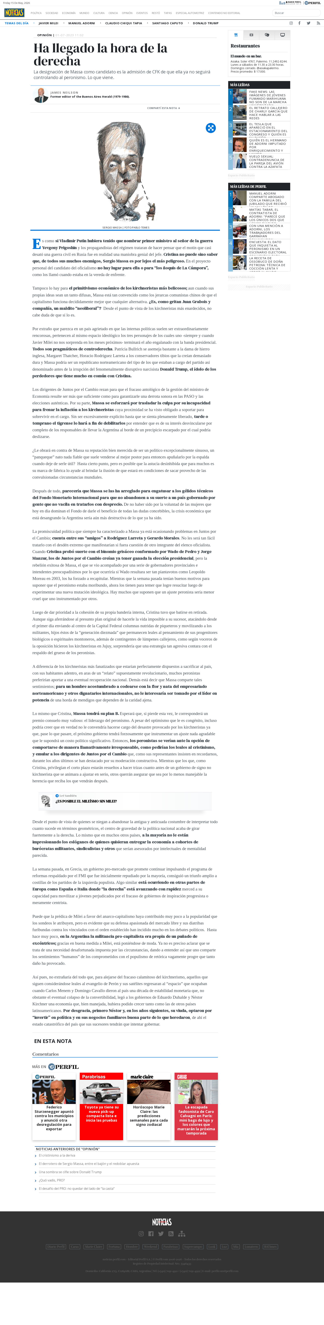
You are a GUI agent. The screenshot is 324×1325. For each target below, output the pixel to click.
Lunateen (251, 1247)
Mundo (94, 13)
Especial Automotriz (217, 13)
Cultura (110, 13)
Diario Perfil (56, 1247)
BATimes (270, 1247)
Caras (75, 1247)
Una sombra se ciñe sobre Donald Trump (70, 1172)
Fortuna (114, 1247)
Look (211, 1247)
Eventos (161, 13)
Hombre (132, 1247)
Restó (177, 13)
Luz (224, 1247)
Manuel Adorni (82, 23)
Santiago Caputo (168, 23)
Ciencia (127, 13)
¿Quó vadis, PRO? (52, 1180)
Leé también (68, 795)
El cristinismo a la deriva (57, 1155)
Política (38, 13)
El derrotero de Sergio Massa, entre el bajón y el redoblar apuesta (89, 1163)
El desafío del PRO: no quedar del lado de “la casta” (77, 1188)
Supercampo (193, 1247)
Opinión (143, 13)
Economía (76, 13)
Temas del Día (17, 23)
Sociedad (56, 13)
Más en (55, 1066)
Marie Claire (93, 1247)
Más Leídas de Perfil (248, 186)
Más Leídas (239, 84)
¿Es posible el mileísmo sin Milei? (86, 801)
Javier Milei (49, 23)
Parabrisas (170, 1247)
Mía (236, 1247)
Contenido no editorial (259, 13)
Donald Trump (205, 23)
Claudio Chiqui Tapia (124, 23)
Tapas (191, 13)
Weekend (150, 1247)
